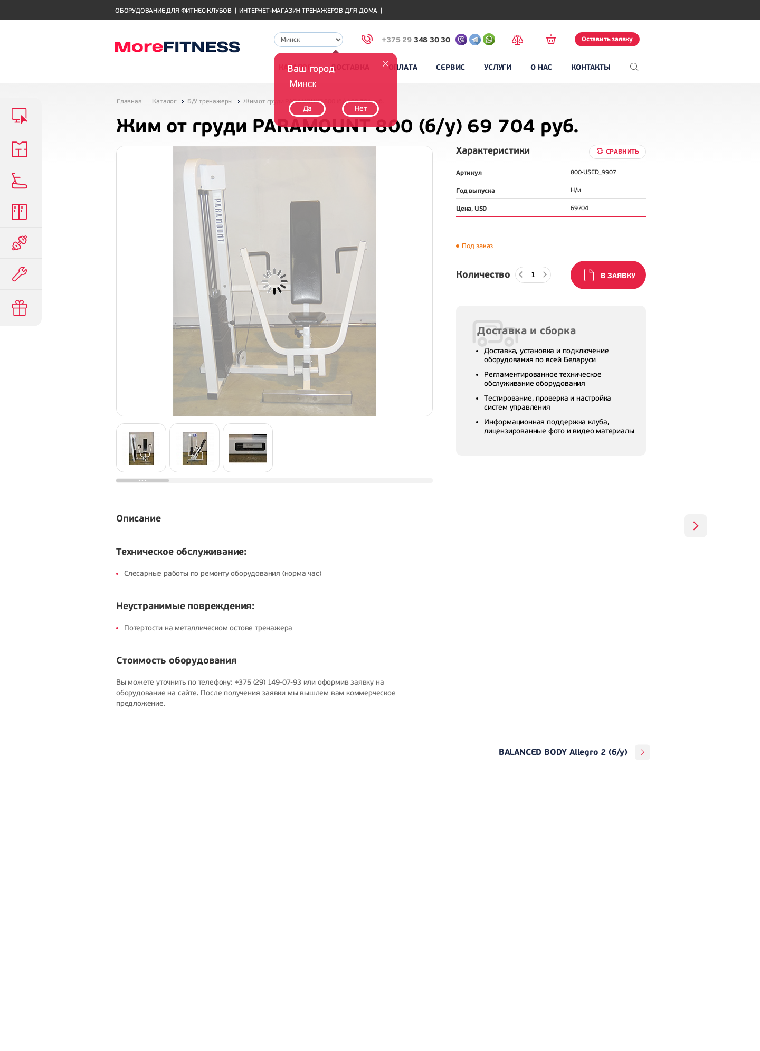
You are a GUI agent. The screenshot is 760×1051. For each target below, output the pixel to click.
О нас (541, 67)
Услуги (497, 67)
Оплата (402, 67)
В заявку (618, 276)
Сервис (450, 67)
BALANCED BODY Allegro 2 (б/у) (563, 752)
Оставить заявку (607, 39)
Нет (361, 108)
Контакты (590, 67)
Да (307, 108)
